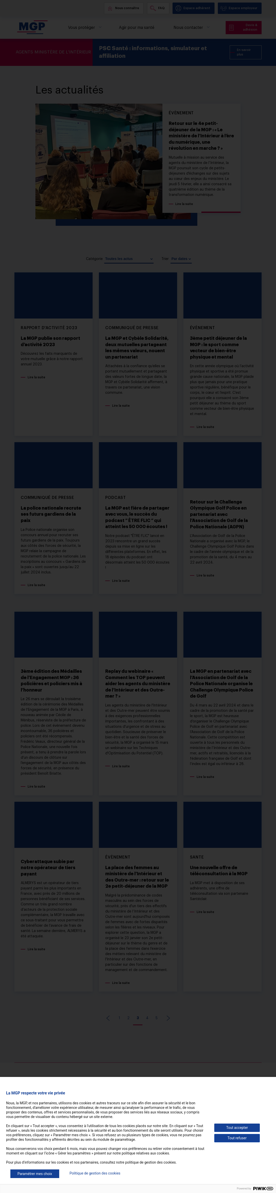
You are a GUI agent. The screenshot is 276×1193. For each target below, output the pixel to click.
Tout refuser (236, 1138)
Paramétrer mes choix (34, 1174)
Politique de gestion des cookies (95, 1173)
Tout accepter (237, 1128)
